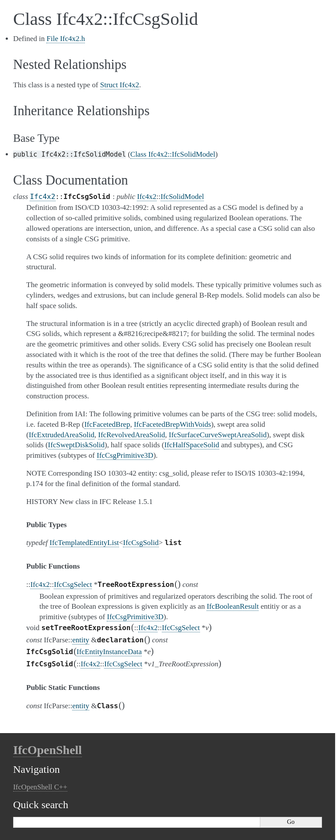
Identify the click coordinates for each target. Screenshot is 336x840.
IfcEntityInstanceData (109, 652)
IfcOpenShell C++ (40, 787)
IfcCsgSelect (73, 584)
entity (80, 640)
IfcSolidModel (182, 196)
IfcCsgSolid (140, 542)
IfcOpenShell (47, 750)
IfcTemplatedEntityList (84, 542)
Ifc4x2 (42, 196)
